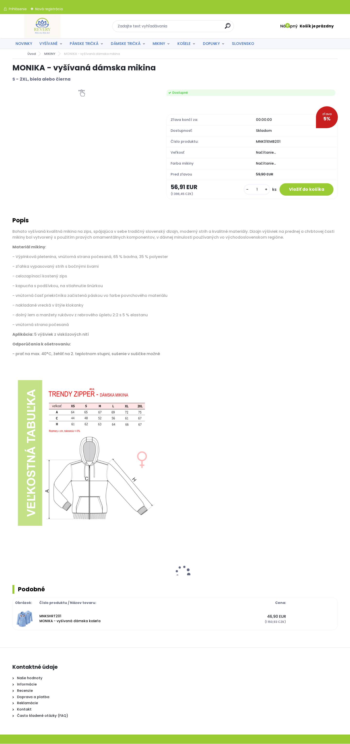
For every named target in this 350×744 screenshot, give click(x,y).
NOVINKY (24, 43)
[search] (228, 28)
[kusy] (256, 189)
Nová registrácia (49, 9)
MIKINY (159, 43)
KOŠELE (184, 43)
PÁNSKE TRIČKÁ (84, 43)
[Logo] (42, 26)
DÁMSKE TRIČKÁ (125, 43)
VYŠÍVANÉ (48, 43)
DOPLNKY (211, 43)
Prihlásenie (18, 9)
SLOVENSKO (243, 43)
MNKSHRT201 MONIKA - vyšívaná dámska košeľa (70, 619)
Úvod (31, 53)
